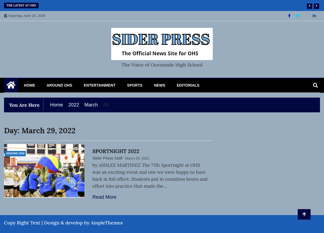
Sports (135, 85)
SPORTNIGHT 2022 (115, 151)
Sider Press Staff (107, 158)
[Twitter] (298, 16)
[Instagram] (306, 16)
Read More (104, 197)
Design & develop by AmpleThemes (83, 223)
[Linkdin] (314, 16)
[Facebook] (290, 16)
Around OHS (59, 85)
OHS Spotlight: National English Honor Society (93, 5)
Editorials (188, 85)
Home (29, 85)
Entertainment (100, 85)
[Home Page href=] (11, 86)
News (159, 85)
